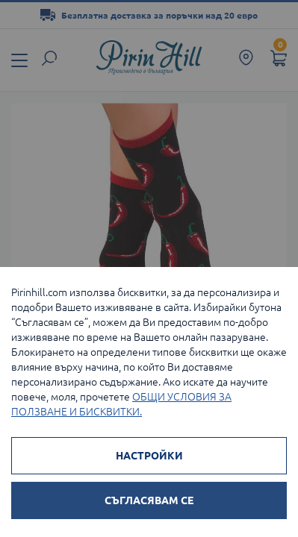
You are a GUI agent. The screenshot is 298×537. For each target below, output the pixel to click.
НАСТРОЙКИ (149, 456)
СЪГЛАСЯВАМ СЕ (149, 500)
